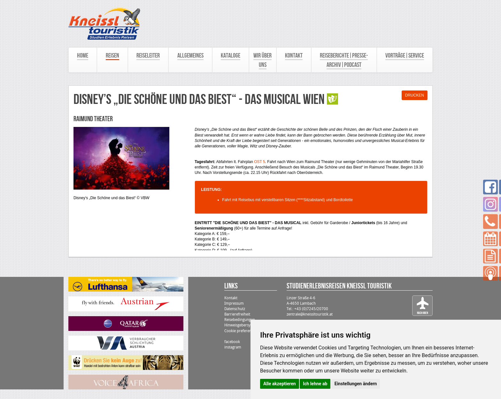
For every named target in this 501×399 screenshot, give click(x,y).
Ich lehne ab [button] (315, 383)
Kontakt (230, 298)
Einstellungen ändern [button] (356, 383)
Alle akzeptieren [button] (279, 383)
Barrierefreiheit (237, 314)
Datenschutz (234, 309)
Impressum (234, 303)
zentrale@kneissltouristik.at (310, 314)
